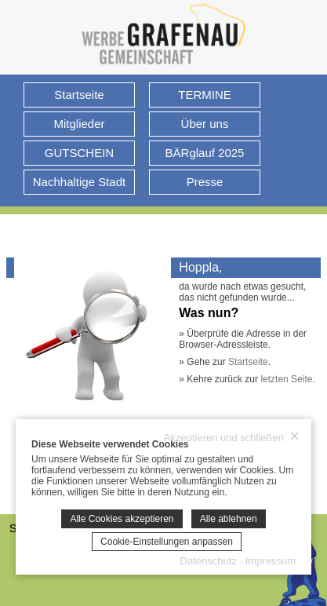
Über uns (205, 123)
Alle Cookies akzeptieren (121, 518)
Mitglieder (78, 123)
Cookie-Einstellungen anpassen (166, 541)
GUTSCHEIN (79, 152)
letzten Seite (286, 379)
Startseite (79, 94)
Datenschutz (208, 561)
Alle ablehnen (228, 518)
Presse (205, 181)
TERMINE (204, 94)
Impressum (270, 561)
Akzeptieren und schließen (232, 437)
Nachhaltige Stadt (79, 181)
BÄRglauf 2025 (205, 152)
